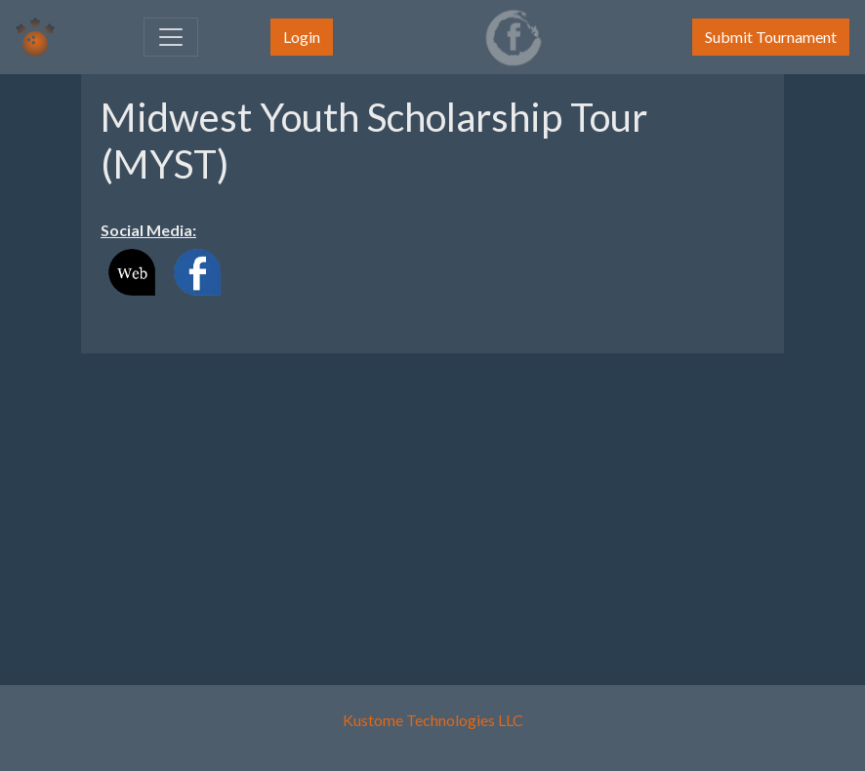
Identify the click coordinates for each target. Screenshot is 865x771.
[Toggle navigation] (171, 37)
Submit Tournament (771, 36)
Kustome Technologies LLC (433, 719)
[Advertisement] (432, 505)
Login (301, 36)
